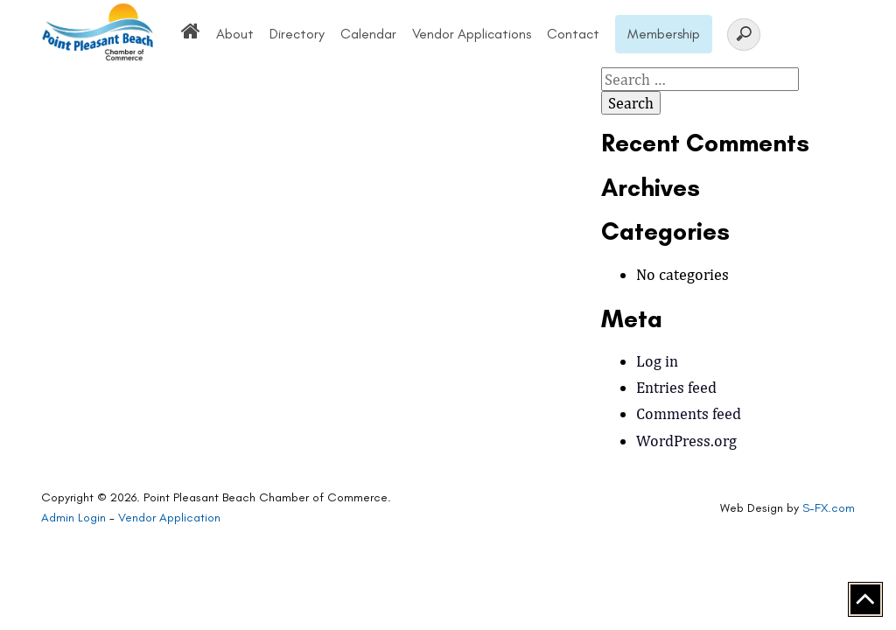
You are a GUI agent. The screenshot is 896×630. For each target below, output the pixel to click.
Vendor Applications (471, 33)
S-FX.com (828, 507)
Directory (297, 33)
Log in (657, 361)
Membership (663, 33)
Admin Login (73, 517)
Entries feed (676, 387)
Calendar (368, 33)
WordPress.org (686, 440)
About (235, 33)
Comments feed (688, 413)
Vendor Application (169, 517)
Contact (573, 33)
